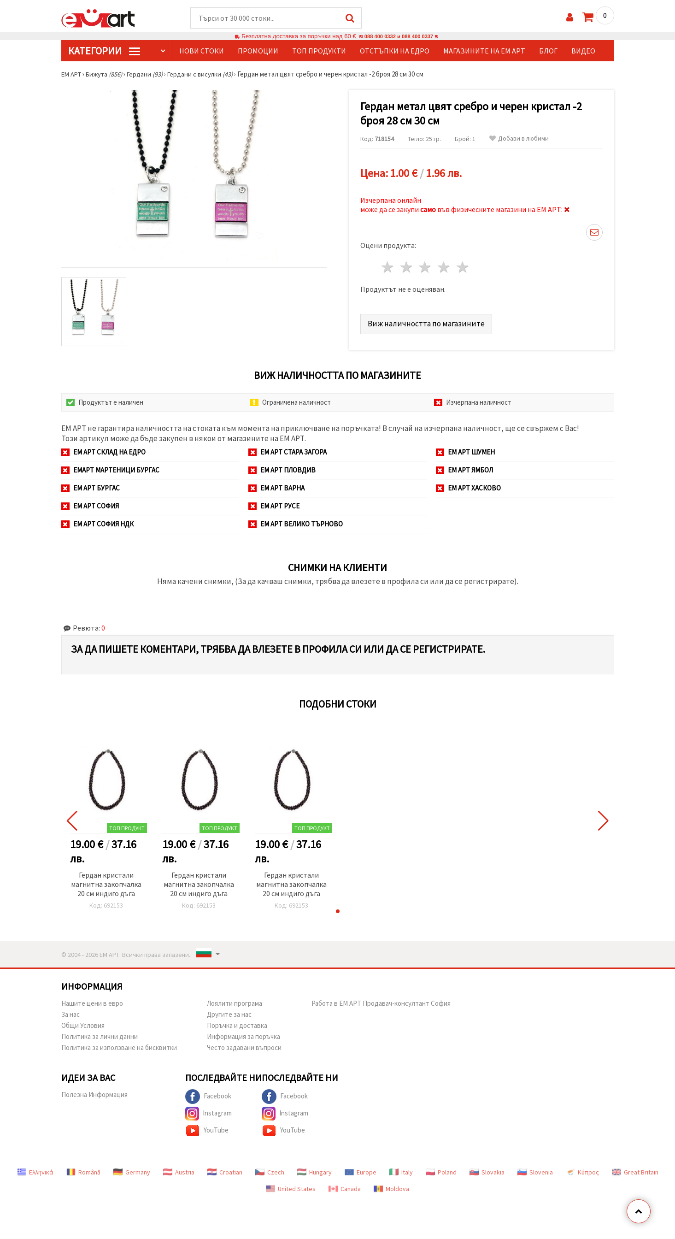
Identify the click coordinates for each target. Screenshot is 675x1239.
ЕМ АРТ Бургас (90, 485)
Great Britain (635, 1169)
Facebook (208, 1093)
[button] (338, 908)
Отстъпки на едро (394, 51)
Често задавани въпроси (244, 1044)
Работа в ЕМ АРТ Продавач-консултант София (381, 1000)
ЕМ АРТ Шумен (465, 449)
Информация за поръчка (243, 1033)
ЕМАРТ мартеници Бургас (110, 467)
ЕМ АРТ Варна (276, 485)
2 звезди (406, 264)
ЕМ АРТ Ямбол (464, 467)
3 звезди (425, 264)
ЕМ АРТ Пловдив (282, 467)
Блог (548, 51)
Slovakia (487, 1169)
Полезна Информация (94, 1091)
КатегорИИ (104, 51)
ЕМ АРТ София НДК (97, 521)
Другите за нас (229, 1011)
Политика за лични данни (99, 1033)
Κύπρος (582, 1169)
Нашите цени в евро (92, 1000)
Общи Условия (83, 1022)
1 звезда (388, 264)
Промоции (258, 51)
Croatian (224, 1169)
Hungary (314, 1169)
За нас (70, 1011)
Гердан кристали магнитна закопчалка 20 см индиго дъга (106, 881)
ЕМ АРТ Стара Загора (287, 449)
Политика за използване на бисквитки (119, 1044)
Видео (583, 51)
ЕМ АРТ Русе (273, 503)
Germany (131, 1169)
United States (291, 1186)
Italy (401, 1169)
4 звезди (444, 264)
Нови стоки (201, 51)
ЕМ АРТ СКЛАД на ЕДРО (103, 449)
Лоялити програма (234, 1000)
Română (83, 1169)
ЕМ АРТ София (90, 503)
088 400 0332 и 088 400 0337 (398, 36)
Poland (441, 1169)
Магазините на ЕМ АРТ (484, 51)
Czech (269, 1169)
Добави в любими (519, 139)
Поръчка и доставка (237, 1022)
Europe (360, 1169)
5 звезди (463, 264)
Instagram (208, 1111)
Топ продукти (319, 51)
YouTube (207, 1128)
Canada (345, 1186)
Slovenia (535, 1169)
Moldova (391, 1186)
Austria (178, 1169)
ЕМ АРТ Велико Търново (295, 521)
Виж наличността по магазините (427, 320)
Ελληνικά (35, 1169)
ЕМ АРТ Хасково (468, 485)
